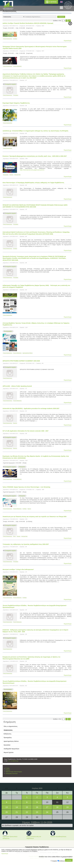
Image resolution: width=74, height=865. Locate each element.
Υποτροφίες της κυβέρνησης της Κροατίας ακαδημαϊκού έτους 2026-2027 (26, 544)
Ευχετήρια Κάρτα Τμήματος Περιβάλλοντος (16, 103)
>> (69, 20)
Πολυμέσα (22, 467)
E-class (7, 768)
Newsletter (7, 745)
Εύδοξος (8, 770)
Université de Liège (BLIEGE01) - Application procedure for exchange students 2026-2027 (31, 408)
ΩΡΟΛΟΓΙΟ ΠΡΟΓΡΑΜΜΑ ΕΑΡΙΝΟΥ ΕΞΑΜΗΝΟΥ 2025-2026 (21, 361)
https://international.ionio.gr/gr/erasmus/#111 (32, 170)
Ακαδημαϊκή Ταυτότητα (12, 773)
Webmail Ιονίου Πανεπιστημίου (14, 771)
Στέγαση (18, 536)
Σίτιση (14, 536)
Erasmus (11, 174)
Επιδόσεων (62, 861)
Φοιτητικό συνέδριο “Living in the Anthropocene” (18, 569)
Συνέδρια (15, 38)
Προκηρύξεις (5, 174)
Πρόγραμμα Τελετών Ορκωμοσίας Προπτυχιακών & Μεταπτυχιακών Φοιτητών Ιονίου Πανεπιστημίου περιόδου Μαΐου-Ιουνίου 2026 (35, 47)
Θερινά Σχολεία (8, 752)
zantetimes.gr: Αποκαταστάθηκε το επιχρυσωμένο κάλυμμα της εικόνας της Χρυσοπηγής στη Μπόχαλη (35, 131)
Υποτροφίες (15, 95)
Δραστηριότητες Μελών (27, 353)
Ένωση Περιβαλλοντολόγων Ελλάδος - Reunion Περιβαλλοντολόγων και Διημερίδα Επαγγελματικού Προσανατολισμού (34, 606)
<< (6, 788)
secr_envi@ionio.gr (13, 761)
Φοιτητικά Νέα (17, 174)
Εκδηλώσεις (7, 734)
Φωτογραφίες (8, 331)
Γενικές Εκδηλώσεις (17, 66)
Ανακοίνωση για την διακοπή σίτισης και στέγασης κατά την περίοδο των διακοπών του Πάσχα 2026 (34, 516)
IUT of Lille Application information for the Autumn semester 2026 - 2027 (26, 431)
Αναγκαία (54, 861)
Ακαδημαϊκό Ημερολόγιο (11, 748)
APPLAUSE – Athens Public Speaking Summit (17, 386)
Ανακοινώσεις (8, 730)
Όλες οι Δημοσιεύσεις (10, 726)
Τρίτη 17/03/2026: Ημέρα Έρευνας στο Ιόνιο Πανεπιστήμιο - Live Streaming (26, 487)
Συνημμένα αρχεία (10, 84)
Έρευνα (29, 508)
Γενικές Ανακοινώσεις (7, 38)
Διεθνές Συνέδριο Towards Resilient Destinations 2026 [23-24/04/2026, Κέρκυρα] (28, 23)
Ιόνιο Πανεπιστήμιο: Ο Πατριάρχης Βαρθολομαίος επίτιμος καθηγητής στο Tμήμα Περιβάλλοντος (33, 182)
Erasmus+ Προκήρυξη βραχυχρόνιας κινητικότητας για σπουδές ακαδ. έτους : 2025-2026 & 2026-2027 (35, 156)
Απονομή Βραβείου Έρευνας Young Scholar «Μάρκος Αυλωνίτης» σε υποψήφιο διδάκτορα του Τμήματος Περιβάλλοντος (36, 324)
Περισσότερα (67, 40)
